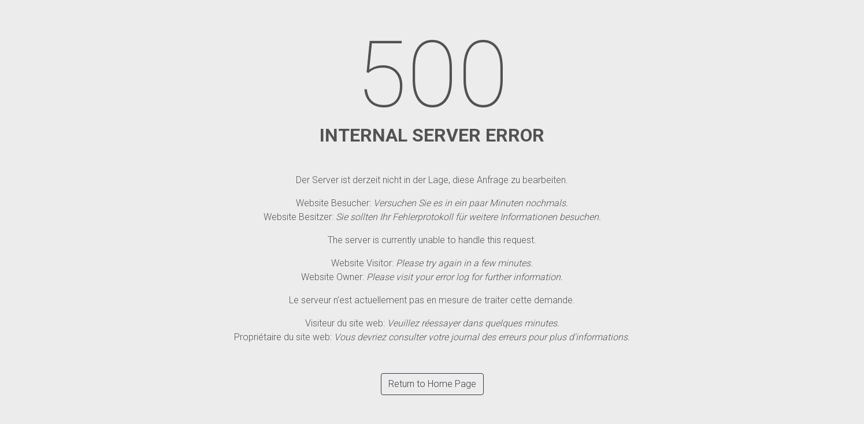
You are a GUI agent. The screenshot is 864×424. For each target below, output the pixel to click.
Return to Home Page (432, 383)
